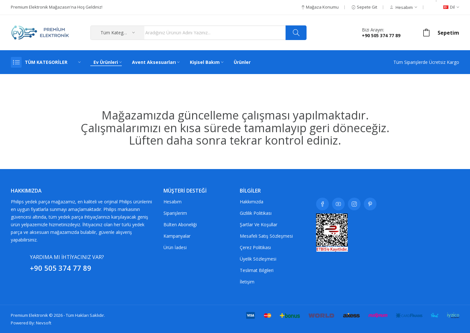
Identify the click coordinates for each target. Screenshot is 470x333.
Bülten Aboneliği (180, 224)
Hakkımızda (251, 202)
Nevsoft (43, 323)
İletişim (247, 282)
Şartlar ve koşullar (258, 224)
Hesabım (172, 202)
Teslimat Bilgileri (256, 270)
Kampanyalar (176, 236)
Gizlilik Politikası (256, 213)
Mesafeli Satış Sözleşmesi (266, 236)
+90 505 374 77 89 (381, 35)
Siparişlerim (175, 213)
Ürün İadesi (175, 247)
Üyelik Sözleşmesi (258, 259)
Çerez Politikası (255, 247)
